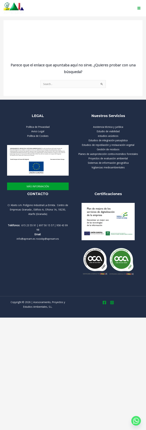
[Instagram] (112, 302)
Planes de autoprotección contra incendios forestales (108, 154)
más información (38, 186)
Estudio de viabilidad (108, 131)
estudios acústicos (108, 136)
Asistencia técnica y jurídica (108, 127)
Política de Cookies (37, 136)
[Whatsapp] (136, 421)
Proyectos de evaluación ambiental (108, 158)
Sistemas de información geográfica (108, 162)
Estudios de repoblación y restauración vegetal (108, 145)
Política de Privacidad (38, 127)
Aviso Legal (37, 131)
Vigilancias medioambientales (108, 167)
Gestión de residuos (108, 149)
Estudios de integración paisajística (108, 140)
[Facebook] (104, 302)
